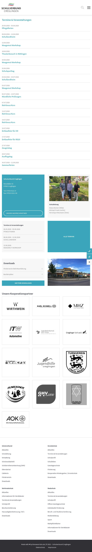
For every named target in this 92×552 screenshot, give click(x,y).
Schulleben (52, 461)
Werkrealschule (7, 488)
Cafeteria (5, 473)
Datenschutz (40, 547)
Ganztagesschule (54, 465)
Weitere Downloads (23, 283)
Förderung (51, 469)
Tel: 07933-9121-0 (10, 191)
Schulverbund (7, 446)
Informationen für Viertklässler (13, 496)
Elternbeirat (6, 469)
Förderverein (6, 477)
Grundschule (52, 446)
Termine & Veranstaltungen (57, 454)
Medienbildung (53, 516)
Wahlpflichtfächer (54, 523)
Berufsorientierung (9, 508)
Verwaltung (6, 458)
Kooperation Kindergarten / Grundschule (62, 473)
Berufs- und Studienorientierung (59, 512)
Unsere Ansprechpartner (16, 213)
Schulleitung (6, 454)
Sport (50, 520)
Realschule (51, 488)
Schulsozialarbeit (8, 461)
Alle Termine (68, 236)
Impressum (52, 547)
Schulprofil (52, 458)
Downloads (6, 481)
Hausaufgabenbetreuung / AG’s (13, 512)
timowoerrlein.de (38, 544)
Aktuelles (5, 450)
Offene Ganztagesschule (56, 504)
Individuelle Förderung (56, 508)
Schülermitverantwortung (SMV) (13, 465)
